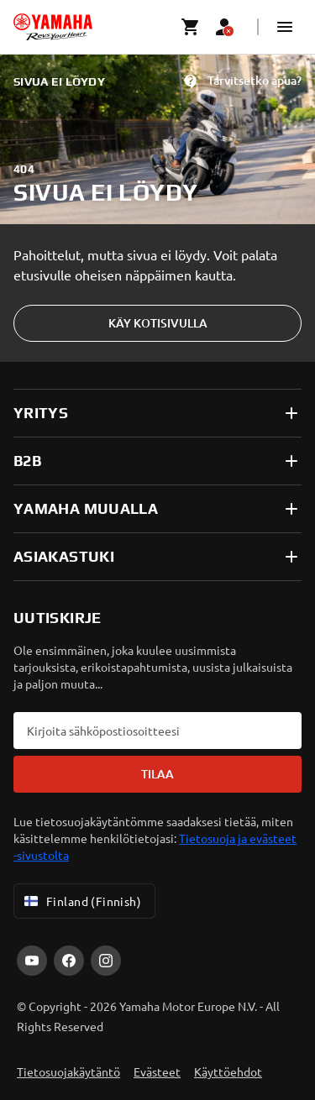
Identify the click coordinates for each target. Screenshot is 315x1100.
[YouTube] (32, 960)
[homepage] (52, 27)
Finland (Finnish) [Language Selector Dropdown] (81, 901)
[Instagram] (106, 960)
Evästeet (157, 1071)
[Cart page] (191, 27)
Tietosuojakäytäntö (68, 1071)
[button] (285, 27)
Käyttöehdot (228, 1071)
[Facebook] (69, 960)
